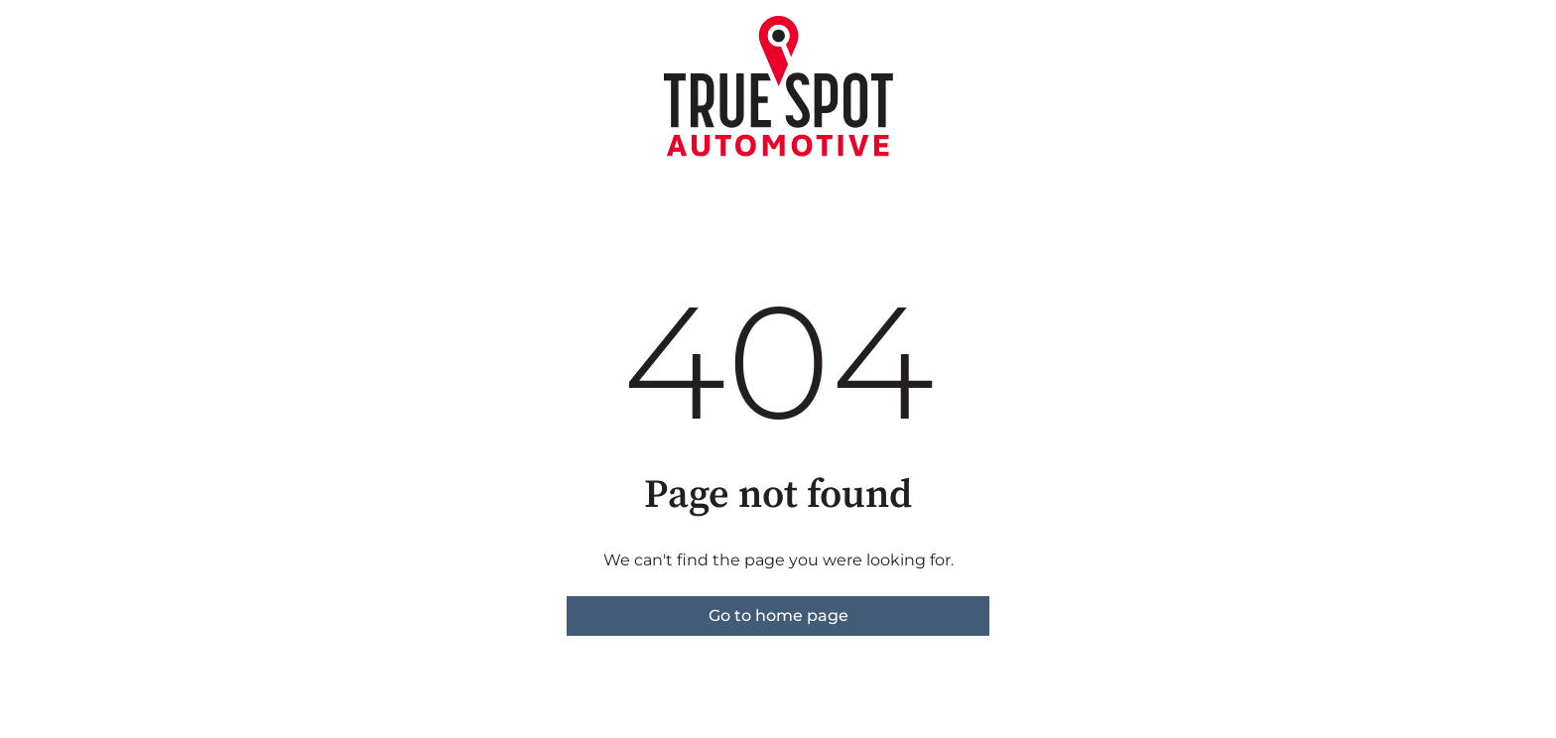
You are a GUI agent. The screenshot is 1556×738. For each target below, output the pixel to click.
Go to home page (778, 615)
